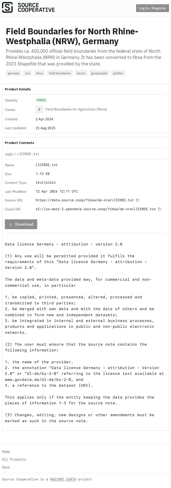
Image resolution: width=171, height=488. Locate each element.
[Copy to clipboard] (137, 200)
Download (21, 224)
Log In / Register (152, 8)
